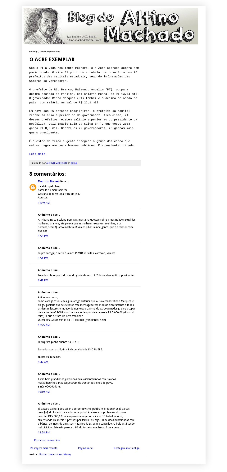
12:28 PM (44, 432)
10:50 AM (44, 391)
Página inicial (85, 448)
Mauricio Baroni (48, 181)
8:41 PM (43, 280)
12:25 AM (44, 325)
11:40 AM (44, 202)
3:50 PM (43, 236)
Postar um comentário (47, 440)
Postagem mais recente (43, 448)
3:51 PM (43, 258)
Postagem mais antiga (126, 448)
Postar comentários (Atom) (55, 454)
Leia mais (37, 154)
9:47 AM (43, 362)
